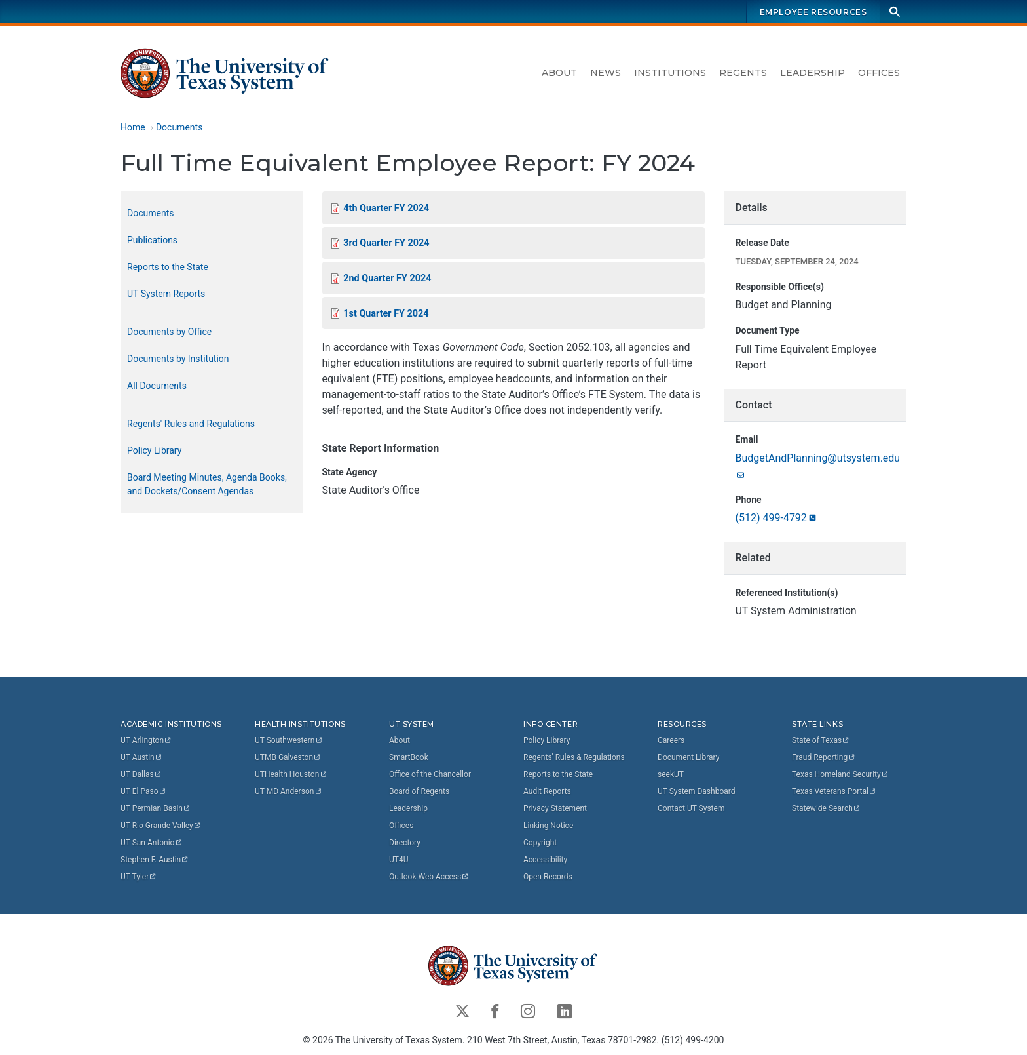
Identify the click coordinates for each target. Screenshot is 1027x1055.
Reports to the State (167, 267)
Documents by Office (169, 332)
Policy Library (154, 450)
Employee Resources (813, 12)
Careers (671, 739)
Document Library (688, 756)
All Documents (157, 385)
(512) (776, 518)
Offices (879, 73)
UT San (152, 841)
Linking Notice (548, 824)
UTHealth (291, 773)
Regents (743, 73)
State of (821, 739)
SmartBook (408, 756)
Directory (404, 841)
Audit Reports (547, 790)
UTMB (288, 756)
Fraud (824, 756)
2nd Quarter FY (387, 278)
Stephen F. (155, 859)
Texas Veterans (834, 790)
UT (146, 739)
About (559, 73)
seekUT (671, 773)
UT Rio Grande (161, 824)
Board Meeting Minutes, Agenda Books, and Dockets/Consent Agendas (207, 484)
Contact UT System (691, 807)
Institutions (670, 73)
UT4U (398, 859)
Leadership (812, 73)
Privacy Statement (555, 807)
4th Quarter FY (386, 208)
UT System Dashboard (697, 790)
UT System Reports (166, 294)
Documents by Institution (178, 358)
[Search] (894, 11)
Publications (152, 240)
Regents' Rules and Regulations (191, 423)
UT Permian (156, 807)
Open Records (547, 876)
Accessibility (545, 859)
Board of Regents (419, 790)
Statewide (826, 807)
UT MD (288, 790)
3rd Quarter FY (386, 243)
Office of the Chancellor (430, 773)
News (605, 73)
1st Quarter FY (385, 313)
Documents (179, 127)
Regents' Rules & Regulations (574, 756)
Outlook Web (429, 876)
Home (133, 127)
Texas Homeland (840, 773)
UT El (143, 790)
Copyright (540, 841)
